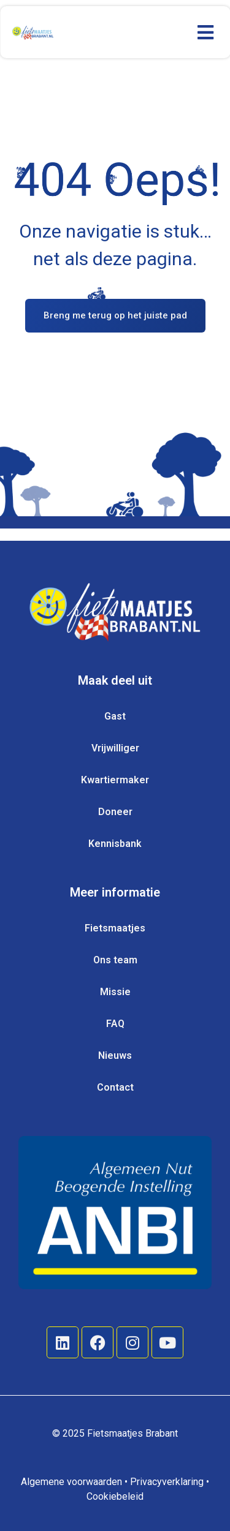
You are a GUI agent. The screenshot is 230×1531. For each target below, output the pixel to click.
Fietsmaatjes (115, 928)
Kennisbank (115, 843)
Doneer (115, 812)
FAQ (115, 1023)
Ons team (115, 960)
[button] (205, 32)
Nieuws (115, 1055)
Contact (115, 1087)
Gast (115, 716)
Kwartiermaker (115, 780)
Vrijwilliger (115, 748)
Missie (115, 992)
